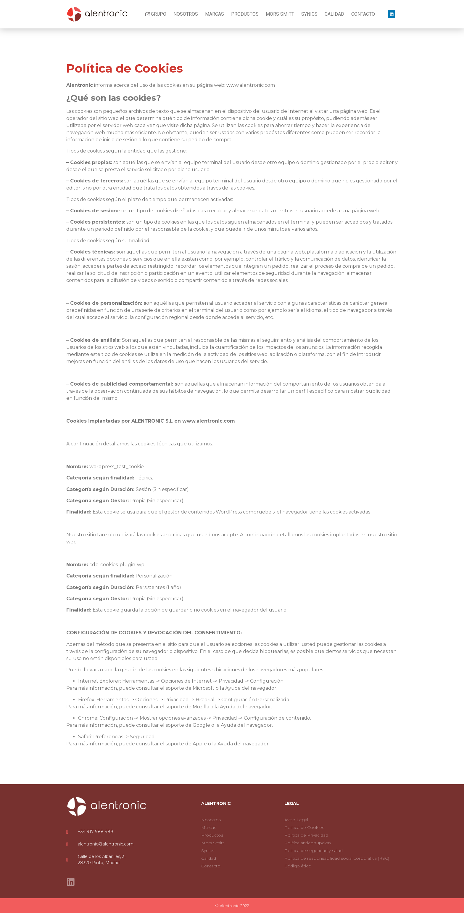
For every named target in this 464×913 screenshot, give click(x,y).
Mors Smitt (280, 14)
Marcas (214, 14)
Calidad (334, 14)
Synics (309, 14)
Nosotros (185, 14)
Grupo (155, 14)
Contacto (363, 14)
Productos (245, 14)
